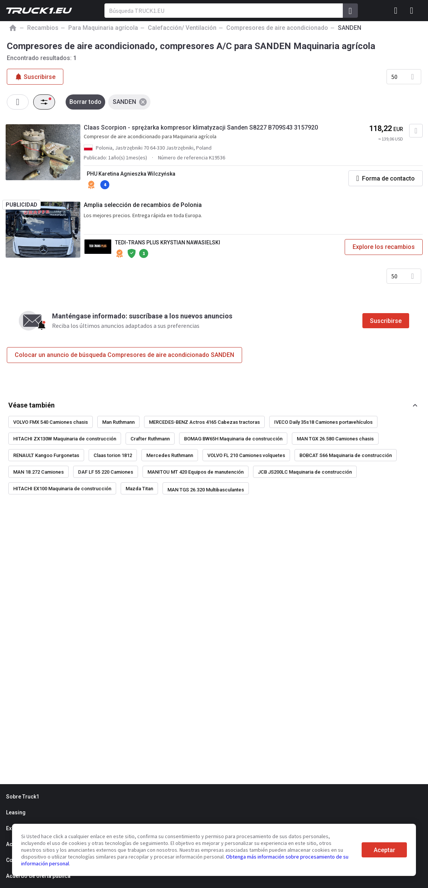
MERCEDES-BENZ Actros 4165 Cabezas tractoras (204, 422)
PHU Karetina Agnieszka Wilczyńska (131, 174)
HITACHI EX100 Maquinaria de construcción (62, 488)
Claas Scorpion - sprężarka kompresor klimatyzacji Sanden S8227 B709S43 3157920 (201, 127)
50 (394, 76)
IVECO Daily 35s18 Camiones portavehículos (323, 422)
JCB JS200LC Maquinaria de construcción (305, 472)
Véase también (31, 405)
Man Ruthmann (118, 422)
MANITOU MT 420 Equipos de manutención (195, 472)
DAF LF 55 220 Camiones (105, 472)
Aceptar (384, 850)
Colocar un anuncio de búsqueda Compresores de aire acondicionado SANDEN (124, 354)
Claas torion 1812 (113, 455)
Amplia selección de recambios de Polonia (143, 204)
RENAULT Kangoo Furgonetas (46, 455)
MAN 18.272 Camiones (38, 472)
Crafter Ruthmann (150, 439)
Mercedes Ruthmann (169, 455)
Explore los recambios (384, 246)
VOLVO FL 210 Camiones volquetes (246, 455)
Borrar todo (85, 101)
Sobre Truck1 (22, 797)
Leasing (16, 812)
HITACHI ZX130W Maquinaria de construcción (64, 439)
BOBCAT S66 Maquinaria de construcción (345, 455)
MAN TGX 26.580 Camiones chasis (335, 439)
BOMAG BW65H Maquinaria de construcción (233, 439)
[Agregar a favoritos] (416, 130)
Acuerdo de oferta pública (38, 876)
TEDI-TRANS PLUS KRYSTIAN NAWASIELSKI (167, 242)
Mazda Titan (139, 488)
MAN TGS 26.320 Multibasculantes (205, 490)
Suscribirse (386, 320)
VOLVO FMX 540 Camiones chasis (50, 422)
